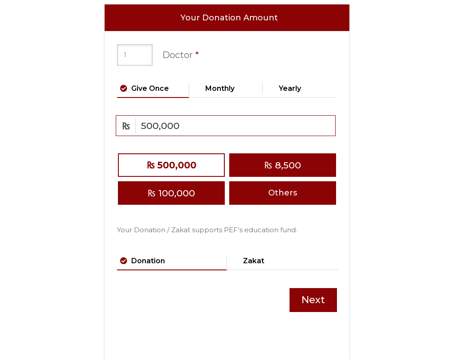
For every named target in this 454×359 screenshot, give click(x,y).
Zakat (253, 260)
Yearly (290, 87)
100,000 (171, 193)
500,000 (171, 165)
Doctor (180, 55)
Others (282, 193)
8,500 (282, 165)
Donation (148, 260)
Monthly (220, 87)
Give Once (150, 87)
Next (313, 300)
